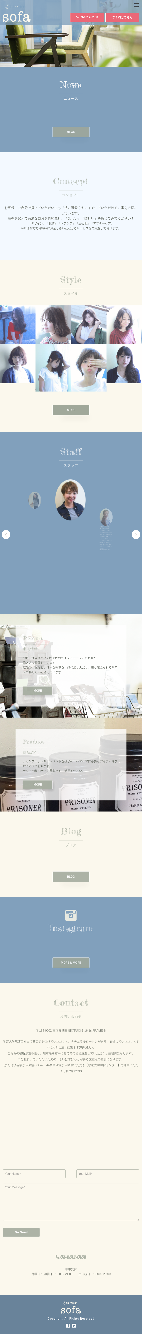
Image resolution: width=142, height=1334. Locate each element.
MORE (71, 410)
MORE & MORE (71, 972)
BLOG (71, 886)
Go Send (21, 1242)
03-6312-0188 (89, 17)
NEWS (71, 141)
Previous (6, 534)
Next (136, 534)
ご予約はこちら (122, 17)
